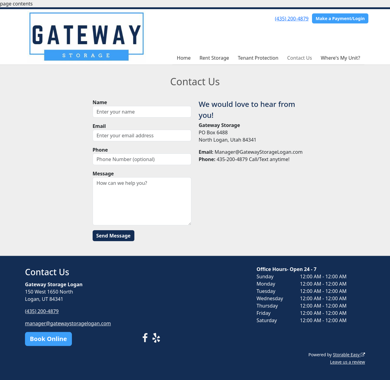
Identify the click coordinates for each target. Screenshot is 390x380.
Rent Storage (214, 58)
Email (99, 126)
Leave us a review (347, 362)
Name (100, 102)
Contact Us (299, 58)
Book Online (48, 339)
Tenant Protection (258, 58)
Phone (100, 149)
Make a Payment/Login (340, 18)
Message (103, 173)
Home (184, 58)
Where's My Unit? (340, 58)
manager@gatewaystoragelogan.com (68, 323)
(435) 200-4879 (291, 18)
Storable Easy (349, 354)
